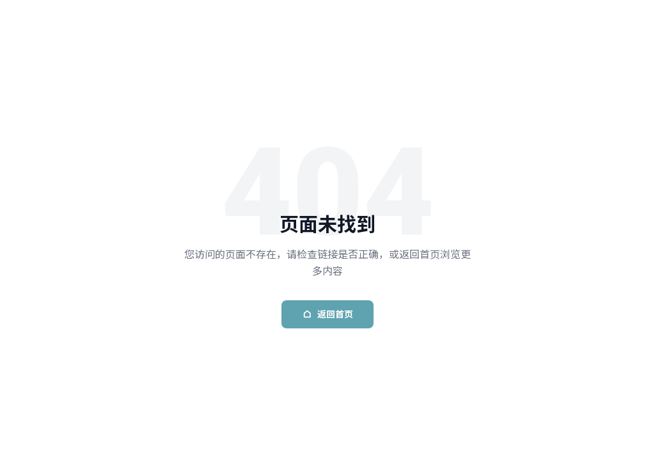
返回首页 (327, 314)
